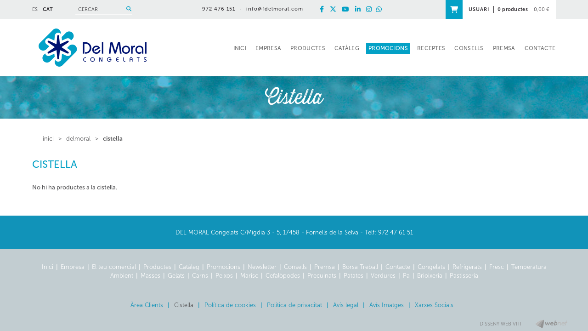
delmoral (78, 138)
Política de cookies (230, 305)
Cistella (113, 138)
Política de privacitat (294, 305)
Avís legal (345, 305)
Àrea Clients (146, 305)
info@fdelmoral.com (274, 9)
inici (48, 138)
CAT (48, 9)
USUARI (479, 9)
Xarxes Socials (434, 305)
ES (35, 9)
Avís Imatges (386, 305)
